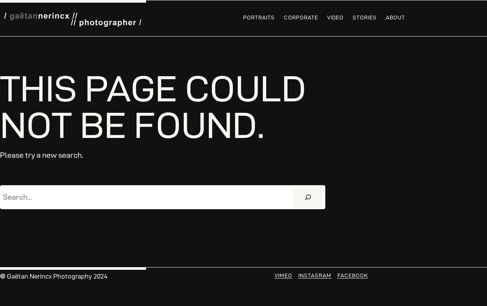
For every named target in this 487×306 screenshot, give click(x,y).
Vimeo (283, 275)
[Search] (308, 197)
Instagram (314, 275)
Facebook (352, 275)
